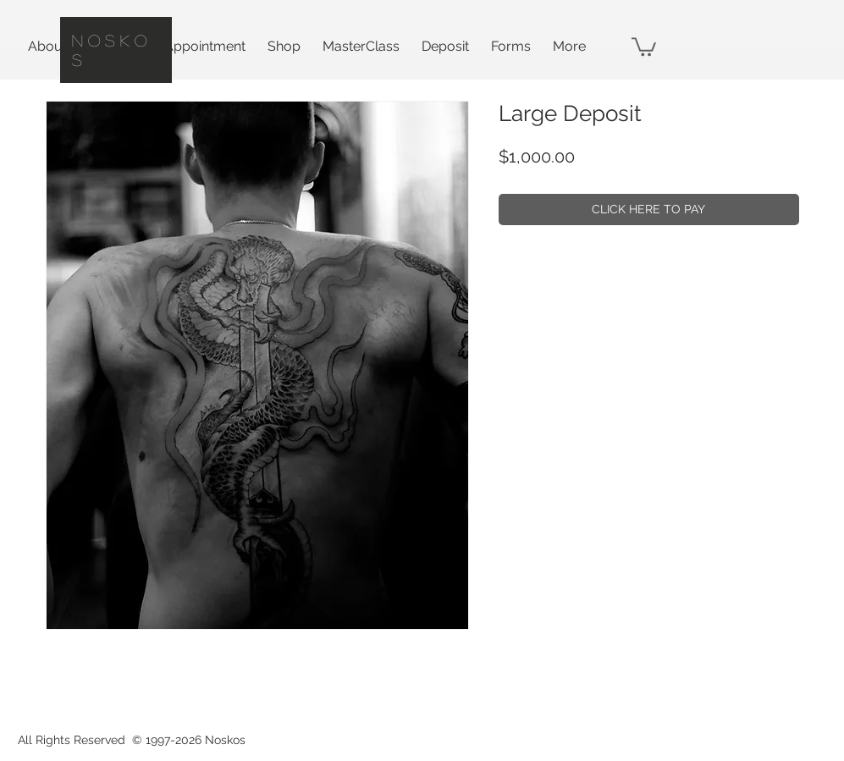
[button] (644, 46)
